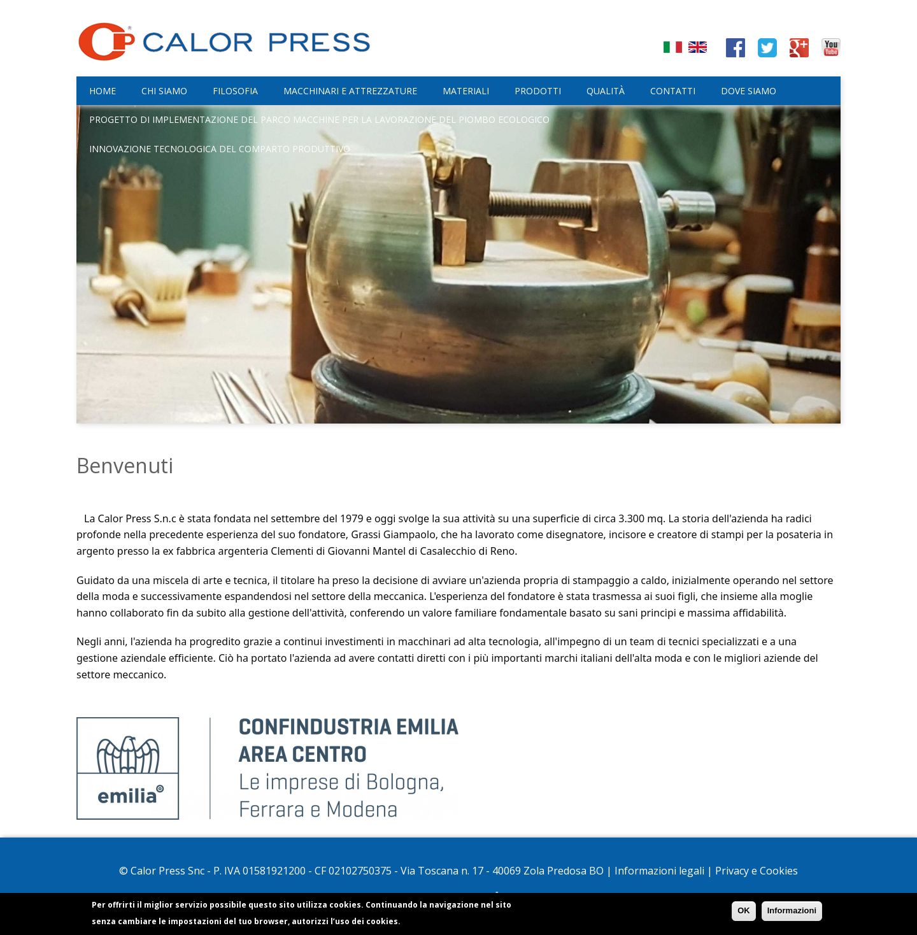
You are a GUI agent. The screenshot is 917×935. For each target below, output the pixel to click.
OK (743, 912)
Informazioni (791, 912)
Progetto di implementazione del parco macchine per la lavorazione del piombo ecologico (319, 119)
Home (102, 91)
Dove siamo (748, 91)
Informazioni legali (659, 871)
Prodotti (538, 91)
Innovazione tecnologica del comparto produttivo (219, 149)
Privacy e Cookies (756, 871)
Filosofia (235, 91)
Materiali (466, 91)
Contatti (672, 91)
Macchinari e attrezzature (350, 91)
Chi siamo (164, 91)
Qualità (605, 91)
